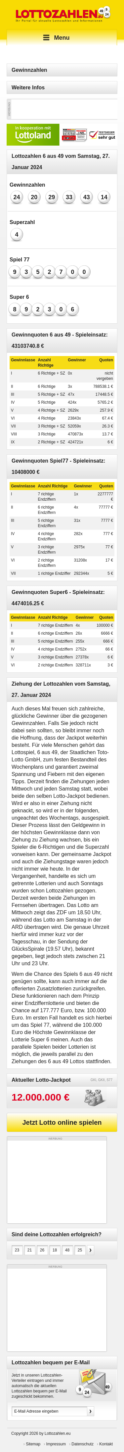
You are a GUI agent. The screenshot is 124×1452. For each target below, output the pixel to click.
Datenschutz (82, 1444)
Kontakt (106, 1444)
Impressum (56, 1444)
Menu (55, 37)
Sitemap (33, 1444)
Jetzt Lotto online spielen (62, 1122)
